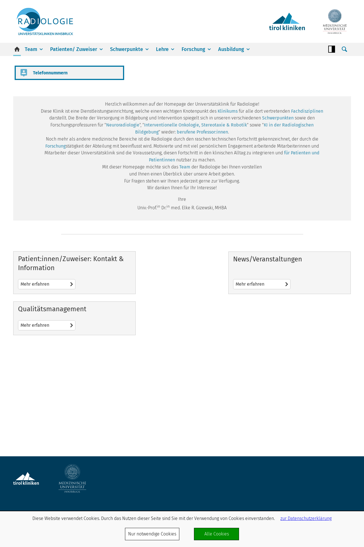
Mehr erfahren (67, 387)
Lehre (162, 49)
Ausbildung (231, 49)
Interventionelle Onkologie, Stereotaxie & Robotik (195, 209)
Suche (344, 49)
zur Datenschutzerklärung (306, 518)
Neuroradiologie (122, 209)
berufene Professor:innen (202, 216)
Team (31, 49)
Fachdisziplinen (307, 195)
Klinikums (228, 195)
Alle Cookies (216, 534)
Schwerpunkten (278, 202)
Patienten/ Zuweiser (73, 49)
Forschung (193, 49)
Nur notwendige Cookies (152, 534)
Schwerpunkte (126, 49)
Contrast (331, 49)
